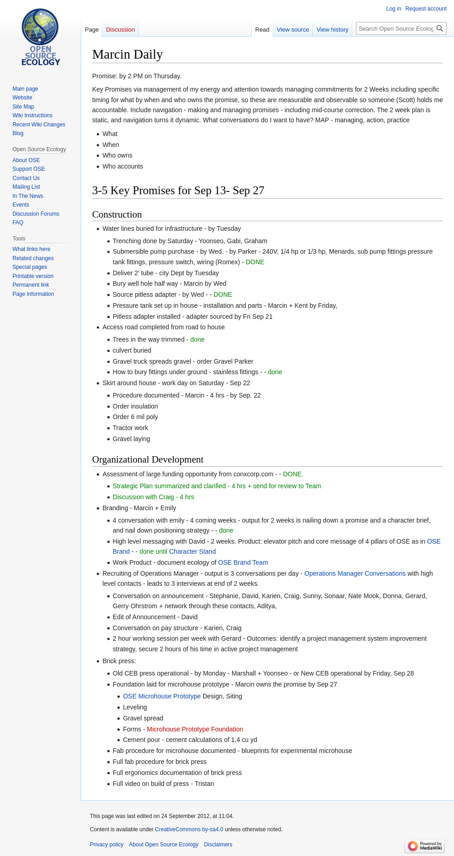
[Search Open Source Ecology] (401, 28)
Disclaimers (218, 844)
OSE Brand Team (243, 562)
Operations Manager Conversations (355, 573)
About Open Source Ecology (163, 844)
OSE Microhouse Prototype (162, 696)
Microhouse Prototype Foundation (195, 729)
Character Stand (192, 551)
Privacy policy (106, 844)
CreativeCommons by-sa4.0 (189, 829)
